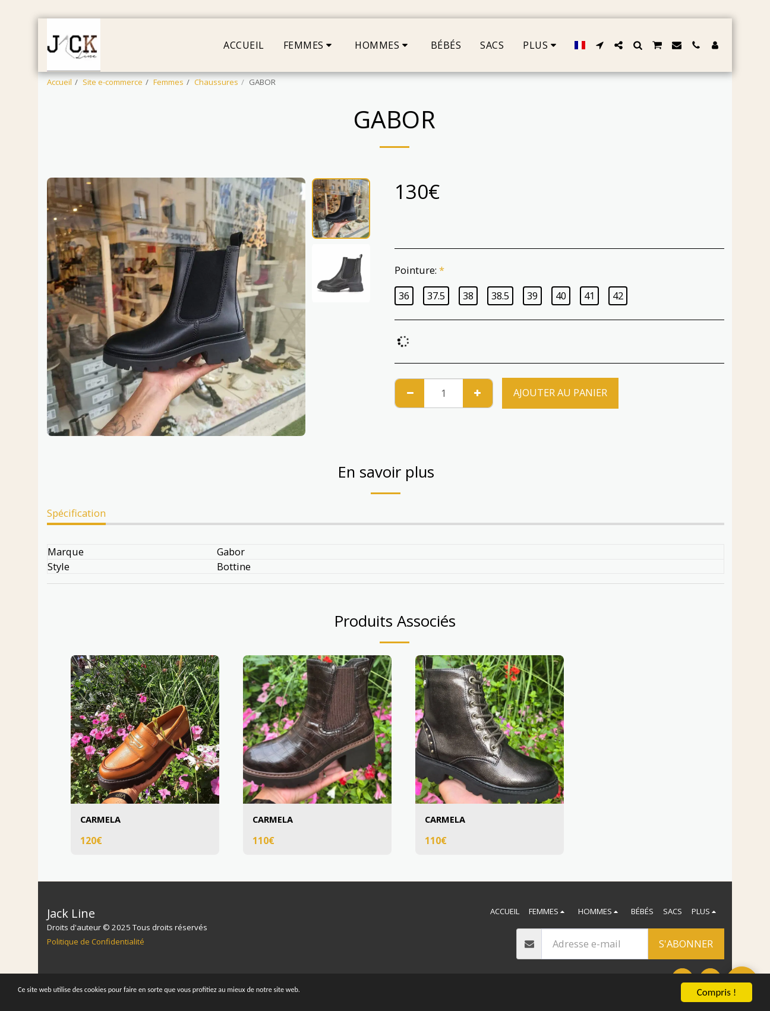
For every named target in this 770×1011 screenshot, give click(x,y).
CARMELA (102, 820)
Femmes (168, 82)
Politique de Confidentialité (95, 941)
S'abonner (686, 943)
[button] (599, 45)
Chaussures (216, 82)
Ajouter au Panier (560, 392)
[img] (145, 729)
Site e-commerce (113, 82)
